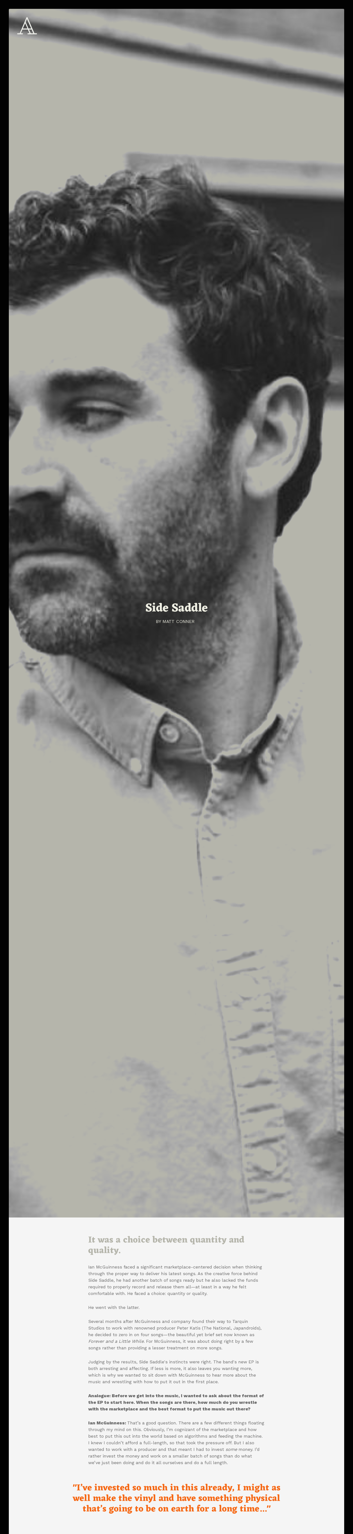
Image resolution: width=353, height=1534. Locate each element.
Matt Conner (179, 621)
